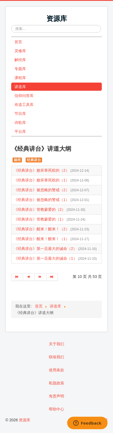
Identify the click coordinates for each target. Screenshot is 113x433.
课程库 (20, 78)
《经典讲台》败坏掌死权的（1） (42, 180)
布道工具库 (24, 104)
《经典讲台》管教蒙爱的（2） (40, 209)
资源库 (24, 420)
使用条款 (56, 370)
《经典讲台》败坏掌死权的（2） (42, 170)
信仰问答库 (24, 95)
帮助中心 (56, 409)
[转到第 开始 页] (17, 277)
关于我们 (56, 344)
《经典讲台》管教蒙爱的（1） (40, 219)
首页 (18, 42)
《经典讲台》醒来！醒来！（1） (42, 239)
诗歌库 (20, 122)
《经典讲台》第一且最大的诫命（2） (46, 248)
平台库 (20, 131)
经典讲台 (34, 160)
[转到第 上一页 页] (29, 277)
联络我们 (56, 357)
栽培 (17, 160)
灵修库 (20, 51)
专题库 (20, 69)
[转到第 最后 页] (52, 277)
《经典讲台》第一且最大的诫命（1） (46, 258)
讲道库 (20, 86)
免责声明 (56, 396)
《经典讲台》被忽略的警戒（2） (42, 190)
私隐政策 (56, 383)
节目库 (20, 113)
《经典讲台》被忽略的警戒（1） (42, 199)
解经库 (20, 60)
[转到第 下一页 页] (40, 277)
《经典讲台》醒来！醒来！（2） (42, 229)
